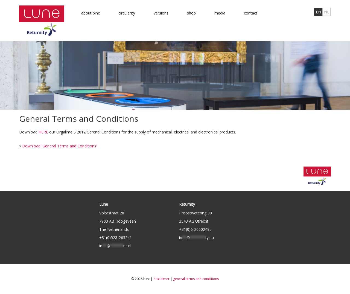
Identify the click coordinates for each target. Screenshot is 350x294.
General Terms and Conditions (196, 278)
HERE (43, 132)
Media (219, 13)
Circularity (126, 13)
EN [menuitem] (318, 11)
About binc (90, 13)
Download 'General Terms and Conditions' (59, 146)
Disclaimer (161, 278)
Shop (191, 13)
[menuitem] (318, 12)
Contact (250, 13)
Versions (161, 13)
